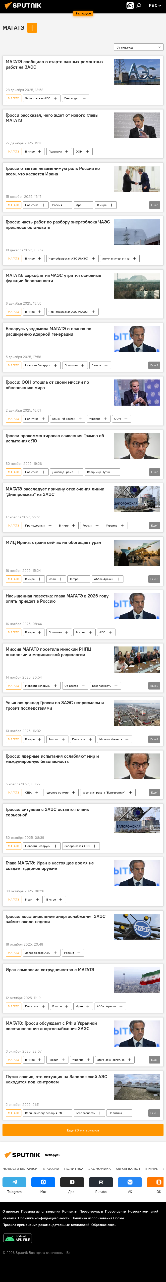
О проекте (10, 1211)
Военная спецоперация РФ (43, 1113)
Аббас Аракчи (103, 579)
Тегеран (75, 579)
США (28, 792)
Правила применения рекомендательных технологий (45, 1225)
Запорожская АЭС (37, 98)
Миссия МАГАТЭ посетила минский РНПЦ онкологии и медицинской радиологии (48, 651)
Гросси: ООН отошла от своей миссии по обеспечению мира (47, 384)
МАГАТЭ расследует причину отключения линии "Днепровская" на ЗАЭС (55, 491)
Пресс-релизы (91, 1211)
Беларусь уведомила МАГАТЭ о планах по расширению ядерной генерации (48, 331)
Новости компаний (143, 1211)
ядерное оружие (57, 792)
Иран (79, 205)
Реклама (9, 1218)
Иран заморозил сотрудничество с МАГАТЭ (50, 969)
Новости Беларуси (38, 365)
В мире (30, 151)
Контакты (69, 1211)
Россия (57, 205)
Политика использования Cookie (97, 1218)
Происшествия (35, 525)
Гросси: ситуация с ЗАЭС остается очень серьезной (47, 812)
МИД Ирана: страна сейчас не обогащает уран (53, 542)
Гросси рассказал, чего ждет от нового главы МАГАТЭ (52, 117)
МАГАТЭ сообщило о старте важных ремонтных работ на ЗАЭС (55, 64)
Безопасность (101, 686)
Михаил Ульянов (110, 739)
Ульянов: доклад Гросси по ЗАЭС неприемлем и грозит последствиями (55, 705)
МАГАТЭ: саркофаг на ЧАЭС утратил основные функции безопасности (53, 278)
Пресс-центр (115, 1211)
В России (51, 1168)
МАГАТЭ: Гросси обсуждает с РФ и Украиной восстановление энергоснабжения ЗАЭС (51, 1025)
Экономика (99, 1168)
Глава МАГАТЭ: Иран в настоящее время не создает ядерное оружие (50, 865)
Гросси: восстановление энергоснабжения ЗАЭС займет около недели (56, 919)
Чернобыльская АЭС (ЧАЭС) (68, 258)
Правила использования (40, 1211)
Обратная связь (103, 1225)
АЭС (102, 632)
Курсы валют (128, 1168)
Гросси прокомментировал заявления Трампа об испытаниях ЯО (55, 438)
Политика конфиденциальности (43, 1218)
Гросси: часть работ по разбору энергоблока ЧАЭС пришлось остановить (58, 224)
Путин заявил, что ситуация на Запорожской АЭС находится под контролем (56, 1079)
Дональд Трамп (62, 472)
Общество (71, 686)
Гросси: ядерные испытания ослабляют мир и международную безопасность (52, 758)
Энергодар (71, 98)
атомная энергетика (115, 258)
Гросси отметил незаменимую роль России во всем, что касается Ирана (53, 171)
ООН (79, 151)
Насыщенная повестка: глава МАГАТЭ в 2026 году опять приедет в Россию (57, 598)
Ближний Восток (63, 419)
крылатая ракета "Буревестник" (103, 792)
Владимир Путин (98, 472)
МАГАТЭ (13, 27)
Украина (94, 419)
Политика (55, 151)
